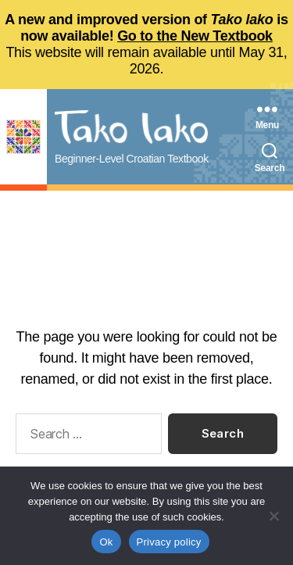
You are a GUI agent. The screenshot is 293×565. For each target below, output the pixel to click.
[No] (273, 516)
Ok (106, 542)
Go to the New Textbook (195, 36)
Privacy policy (169, 542)
